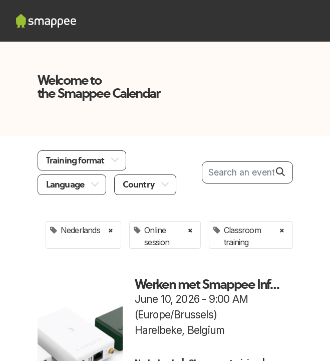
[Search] (280, 172)
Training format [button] (76, 160)
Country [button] (139, 184)
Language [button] (66, 184)
